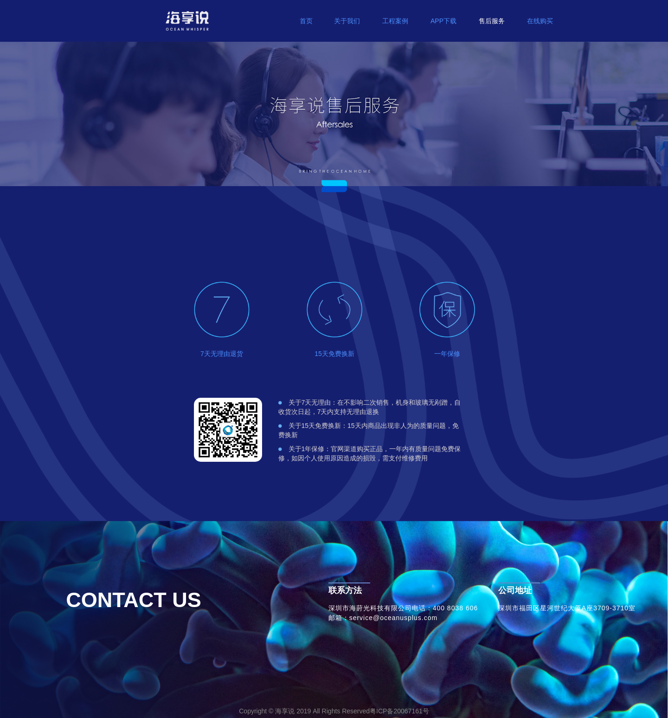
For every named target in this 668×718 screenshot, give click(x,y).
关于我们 (347, 21)
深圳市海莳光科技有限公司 (370, 608)
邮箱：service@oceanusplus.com (383, 617)
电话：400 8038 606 (445, 608)
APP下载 (443, 21)
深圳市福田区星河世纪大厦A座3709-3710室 (567, 608)
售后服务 (492, 21)
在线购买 (540, 21)
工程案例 (395, 21)
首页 (306, 21)
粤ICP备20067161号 (399, 711)
